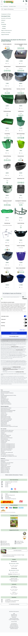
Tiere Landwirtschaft (4, 399)
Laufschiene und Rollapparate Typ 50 (8, 447)
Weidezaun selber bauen (5, 463)
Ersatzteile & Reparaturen (8, 495)
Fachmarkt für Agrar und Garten (9, 481)
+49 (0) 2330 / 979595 (14, 563)
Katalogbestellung (14, 515)
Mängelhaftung (14, 614)
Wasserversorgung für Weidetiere (7, 392)
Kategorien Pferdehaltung (14, 9)
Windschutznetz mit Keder (6, 417)
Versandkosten (6, 497)
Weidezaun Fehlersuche (5, 467)
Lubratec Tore (3, 412)
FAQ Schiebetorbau (4, 439)
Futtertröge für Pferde (5, 16)
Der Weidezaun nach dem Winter (7, 462)
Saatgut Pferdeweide (5, 34)
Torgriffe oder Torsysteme (6, 466)
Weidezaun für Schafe (5, 471)
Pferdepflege (3, 24)
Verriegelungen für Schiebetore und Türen (9, 456)
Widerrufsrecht (14, 616)
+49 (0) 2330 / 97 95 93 (14, 570)
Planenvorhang (4, 415)
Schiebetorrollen (4, 441)
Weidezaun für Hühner (5, 472)
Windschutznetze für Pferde (6, 408)
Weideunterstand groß (5, 391)
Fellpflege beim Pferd (17, 366)
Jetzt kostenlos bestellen (14, 527)
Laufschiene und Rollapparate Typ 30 (8, 445)
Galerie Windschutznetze (5, 409)
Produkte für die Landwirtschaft (7, 452)
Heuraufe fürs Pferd (19, 349)
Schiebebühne (3, 442)
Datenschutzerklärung (14, 618)
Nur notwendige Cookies (14, 336)
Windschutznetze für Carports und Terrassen (9, 426)
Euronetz (2, 394)
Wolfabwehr (3, 461)
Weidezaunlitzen (4, 465)
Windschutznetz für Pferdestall (6, 411)
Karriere (4, 486)
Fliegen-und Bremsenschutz (6, 30)
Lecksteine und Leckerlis (5, 32)
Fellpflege (4, 28)
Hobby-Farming (4, 396)
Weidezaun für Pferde (5, 470)
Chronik (4, 485)
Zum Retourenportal (17, 550)
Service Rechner (19, 543)
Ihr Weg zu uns (6, 483)
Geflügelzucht (3, 397)
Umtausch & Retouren (14, 626)
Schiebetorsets (3, 434)
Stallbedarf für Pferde (14, 346)
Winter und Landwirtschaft (6, 435)
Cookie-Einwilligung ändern (14, 619)
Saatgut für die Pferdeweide (6, 403)
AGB (14, 613)
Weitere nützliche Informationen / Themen (14, 474)
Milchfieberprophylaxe (5, 401)
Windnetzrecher (4, 423)
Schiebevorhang (4, 422)
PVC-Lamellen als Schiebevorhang (7, 454)
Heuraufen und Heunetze (6, 18)
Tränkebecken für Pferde (6, 14)
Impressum (14, 617)
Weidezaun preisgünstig (5, 468)
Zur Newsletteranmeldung (14, 604)
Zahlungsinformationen (14, 627)
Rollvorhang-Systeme (5, 421)
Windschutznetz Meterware (6, 420)
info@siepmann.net (16, 574)
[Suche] (12, 4)
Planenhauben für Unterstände (7, 431)
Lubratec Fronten (4, 414)
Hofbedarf (3, 432)
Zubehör (2, 22)
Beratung (5, 496)
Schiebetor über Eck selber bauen (7, 430)
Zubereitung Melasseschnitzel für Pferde (8, 395)
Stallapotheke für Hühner (5, 402)
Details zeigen (22, 329)
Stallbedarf (3, 20)
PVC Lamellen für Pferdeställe (6, 419)
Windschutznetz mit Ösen (5, 416)
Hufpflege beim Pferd (20, 371)
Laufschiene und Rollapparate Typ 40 (8, 446)
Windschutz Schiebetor (5, 436)
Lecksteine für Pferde (7, 368)
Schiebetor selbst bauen (5, 440)
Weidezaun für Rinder (5, 460)
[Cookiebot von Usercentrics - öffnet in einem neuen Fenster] (22, 298)
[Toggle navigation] (1, 1)
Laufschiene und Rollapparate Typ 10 (8, 443)
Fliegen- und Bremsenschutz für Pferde (10, 369)
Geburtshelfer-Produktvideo (6, 450)
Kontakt (4, 484)
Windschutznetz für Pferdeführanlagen (8, 410)
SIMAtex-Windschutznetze (6, 425)
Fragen (4, 493)
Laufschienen (3, 453)
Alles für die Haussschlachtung (6, 448)
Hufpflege (4, 26)
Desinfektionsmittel (4, 400)
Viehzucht (2, 451)
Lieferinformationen (14, 624)
